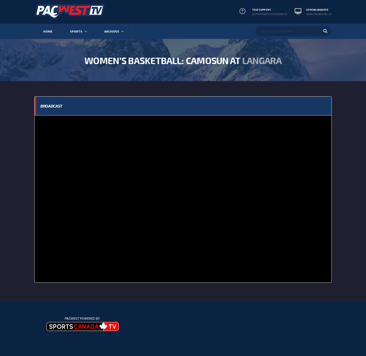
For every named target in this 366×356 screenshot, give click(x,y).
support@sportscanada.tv (269, 14)
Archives (111, 31)
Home (47, 31)
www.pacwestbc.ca (319, 14)
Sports (76, 31)
